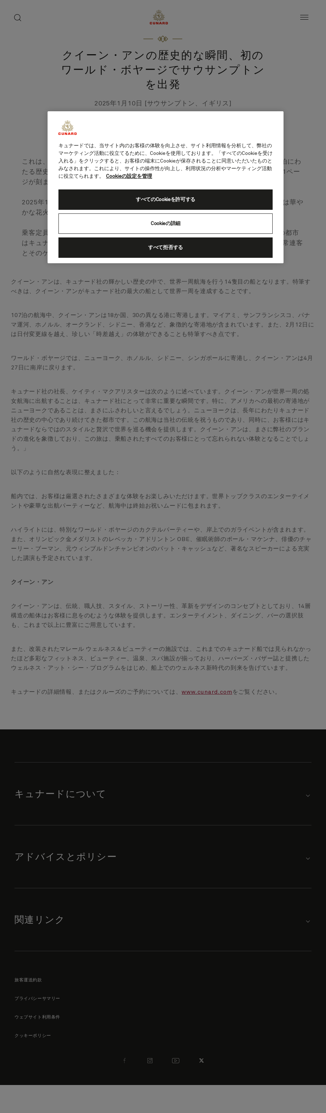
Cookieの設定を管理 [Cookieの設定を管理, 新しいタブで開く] (129, 176)
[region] (166, 187)
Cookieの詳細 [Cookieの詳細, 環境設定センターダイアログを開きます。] (165, 223)
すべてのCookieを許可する (165, 199)
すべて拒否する (165, 247)
